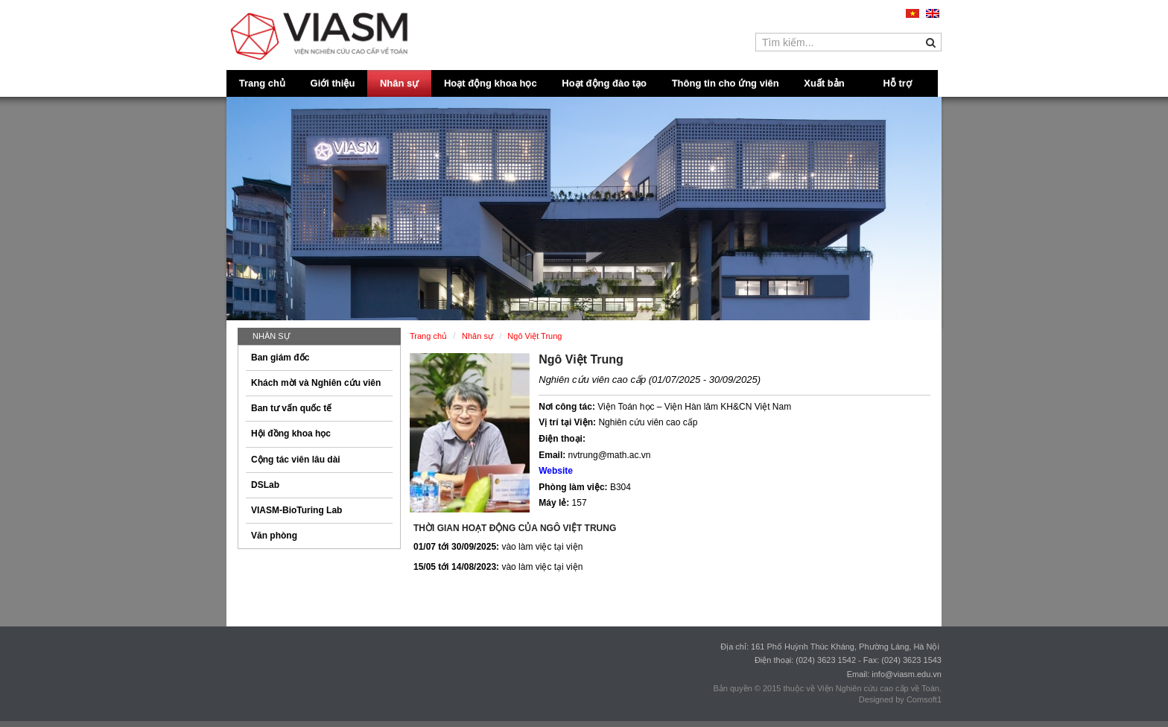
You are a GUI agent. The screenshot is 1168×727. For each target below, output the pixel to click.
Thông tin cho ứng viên (725, 83)
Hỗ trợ (897, 83)
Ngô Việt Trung (581, 359)
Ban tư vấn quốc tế (291, 408)
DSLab (265, 485)
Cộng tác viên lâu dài (295, 459)
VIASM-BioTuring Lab (296, 510)
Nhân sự (399, 83)
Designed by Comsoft (898, 699)
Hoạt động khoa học (490, 83)
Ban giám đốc (280, 357)
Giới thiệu (333, 83)
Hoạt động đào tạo (604, 83)
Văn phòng (274, 535)
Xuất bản (824, 83)
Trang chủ (262, 83)
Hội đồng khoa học (291, 433)
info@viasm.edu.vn (907, 674)
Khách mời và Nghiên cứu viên (316, 383)
